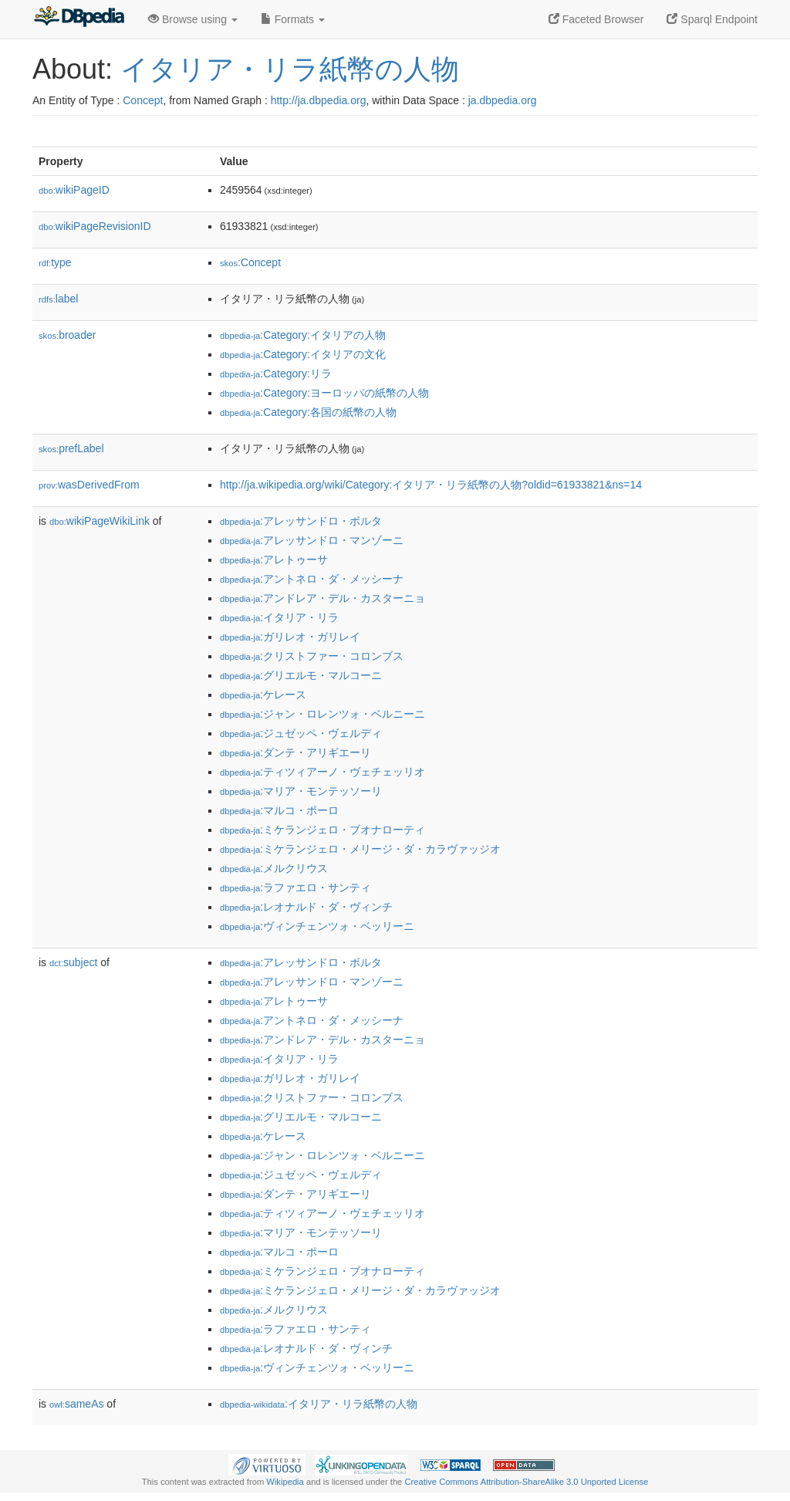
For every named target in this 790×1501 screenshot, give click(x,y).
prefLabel (71, 448)
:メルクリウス (274, 868)
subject (73, 962)
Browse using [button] (193, 19)
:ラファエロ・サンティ (295, 887)
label (58, 298)
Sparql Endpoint (712, 19)
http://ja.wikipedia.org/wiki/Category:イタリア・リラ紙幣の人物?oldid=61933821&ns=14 (431, 484)
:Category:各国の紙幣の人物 (308, 412)
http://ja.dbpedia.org (318, 100)
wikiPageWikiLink (99, 521)
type (55, 262)
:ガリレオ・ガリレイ (290, 636)
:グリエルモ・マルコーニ (301, 675)
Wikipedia (285, 1481)
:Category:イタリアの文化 (303, 354)
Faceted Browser (596, 19)
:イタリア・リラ (279, 617)
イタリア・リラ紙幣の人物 (289, 69)
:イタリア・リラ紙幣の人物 (318, 1404)
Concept (143, 100)
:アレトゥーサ (274, 559)
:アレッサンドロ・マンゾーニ (311, 540)
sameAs (76, 1404)
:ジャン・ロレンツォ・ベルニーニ (322, 714)
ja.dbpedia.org (502, 100)
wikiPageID (74, 190)
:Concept (250, 262)
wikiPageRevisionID (95, 226)
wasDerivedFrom (89, 484)
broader (67, 335)
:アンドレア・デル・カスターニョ (322, 598)
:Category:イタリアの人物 (303, 335)
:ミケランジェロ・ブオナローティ (322, 829)
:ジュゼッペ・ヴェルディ (301, 733)
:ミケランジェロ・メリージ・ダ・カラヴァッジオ (360, 849)
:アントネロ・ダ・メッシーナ (311, 579)
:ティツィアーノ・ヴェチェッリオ (322, 772)
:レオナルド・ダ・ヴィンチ (306, 907)
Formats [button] (293, 19)
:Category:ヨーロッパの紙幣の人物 (324, 393)
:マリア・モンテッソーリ (301, 791)
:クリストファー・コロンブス (311, 656)
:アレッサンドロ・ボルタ (301, 521)
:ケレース (263, 694)
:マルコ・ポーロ (279, 810)
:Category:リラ (276, 373)
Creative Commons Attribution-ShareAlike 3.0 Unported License (526, 1481)
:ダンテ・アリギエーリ (295, 752)
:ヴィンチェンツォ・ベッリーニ (317, 926)
